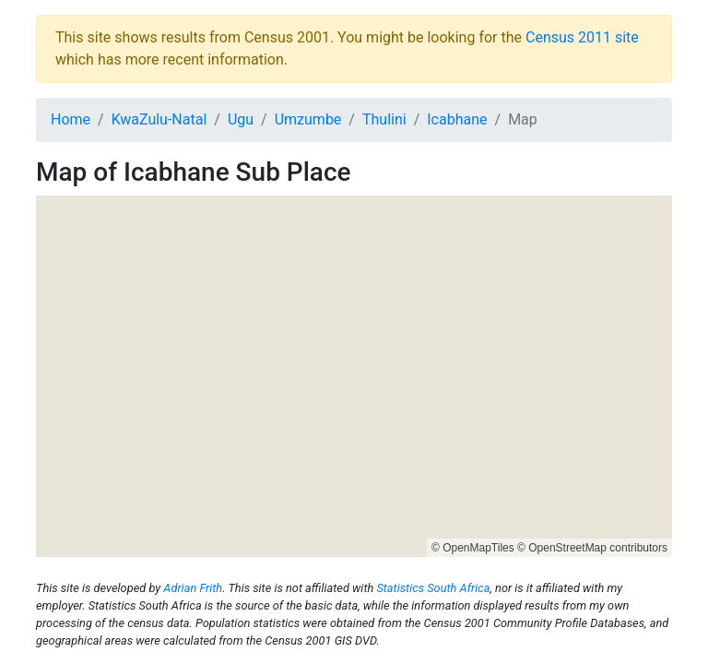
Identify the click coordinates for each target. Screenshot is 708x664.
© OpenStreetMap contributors (592, 547)
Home (70, 119)
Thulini (384, 119)
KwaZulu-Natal (159, 119)
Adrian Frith (192, 588)
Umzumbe (308, 119)
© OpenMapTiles (472, 547)
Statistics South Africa (433, 588)
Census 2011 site (582, 37)
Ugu (241, 119)
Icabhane (457, 119)
